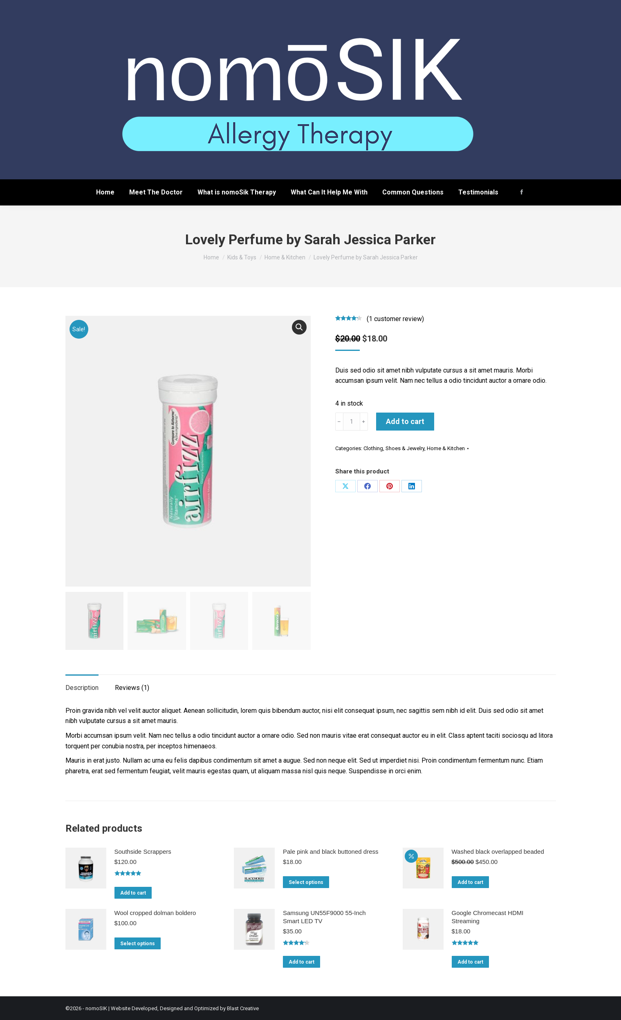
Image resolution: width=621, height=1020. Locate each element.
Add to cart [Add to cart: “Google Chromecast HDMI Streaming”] (470, 961)
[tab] (82, 683)
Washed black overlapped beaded (498, 850)
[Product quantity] (351, 422)
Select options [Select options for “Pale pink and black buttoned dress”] (306, 881)
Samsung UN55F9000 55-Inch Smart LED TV (324, 915)
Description (82, 687)
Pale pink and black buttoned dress (331, 850)
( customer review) (395, 319)
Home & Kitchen (446, 448)
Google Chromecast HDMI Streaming (488, 915)
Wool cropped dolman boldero (155, 911)
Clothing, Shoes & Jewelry (393, 448)
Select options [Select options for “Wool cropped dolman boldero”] (137, 942)
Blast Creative (243, 1007)
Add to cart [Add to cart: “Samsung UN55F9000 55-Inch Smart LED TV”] (301, 961)
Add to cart (405, 421)
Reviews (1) (132, 687)
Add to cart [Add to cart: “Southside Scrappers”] (133, 892)
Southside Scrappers (142, 850)
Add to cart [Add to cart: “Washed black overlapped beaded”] (470, 881)
